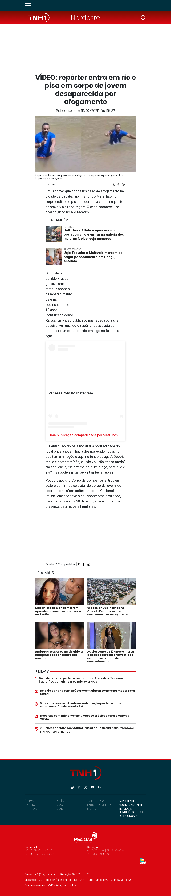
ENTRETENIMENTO (99, 804)
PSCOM (92, 808)
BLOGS (60, 804)
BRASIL (60, 808)
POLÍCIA (61, 801)
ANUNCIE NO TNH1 (130, 804)
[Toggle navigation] (29, 5)
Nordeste (85, 17)
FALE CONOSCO (128, 816)
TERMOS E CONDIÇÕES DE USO (131, 810)
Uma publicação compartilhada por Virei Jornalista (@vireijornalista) (100, 435)
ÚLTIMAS (30, 801)
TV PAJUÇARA (96, 801)
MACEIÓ (30, 804)
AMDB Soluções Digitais (61, 885)
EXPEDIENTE (127, 801)
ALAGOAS (31, 808)
